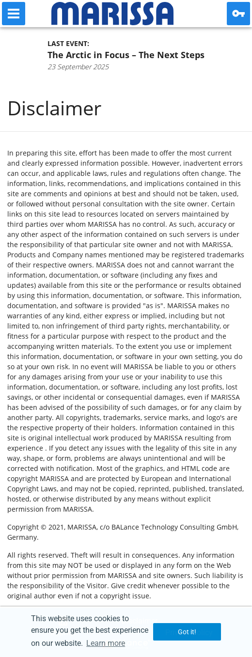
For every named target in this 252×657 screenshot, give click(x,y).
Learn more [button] (105, 643)
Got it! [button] (187, 632)
